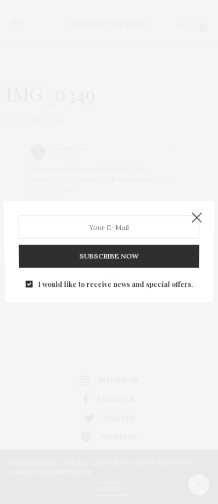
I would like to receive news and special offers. (115, 277)
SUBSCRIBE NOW (109, 253)
